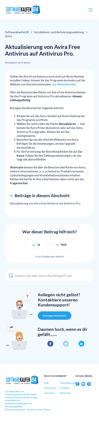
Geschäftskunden (68, 383)
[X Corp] (66, 344)
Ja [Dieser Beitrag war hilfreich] (38, 244)
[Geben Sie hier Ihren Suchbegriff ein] (49, 275)
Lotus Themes (43, 409)
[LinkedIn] (81, 344)
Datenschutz (50, 388)
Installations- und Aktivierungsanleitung (59, 32)
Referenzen (65, 393)
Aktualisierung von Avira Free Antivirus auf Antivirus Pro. (45, 203)
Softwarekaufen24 (17, 32)
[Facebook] (50, 344)
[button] (90, 10)
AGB (46, 383)
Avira (8, 36)
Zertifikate (65, 388)
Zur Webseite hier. (64, 84)
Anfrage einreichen (54, 315)
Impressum (49, 393)
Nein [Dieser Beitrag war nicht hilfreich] (64, 244)
